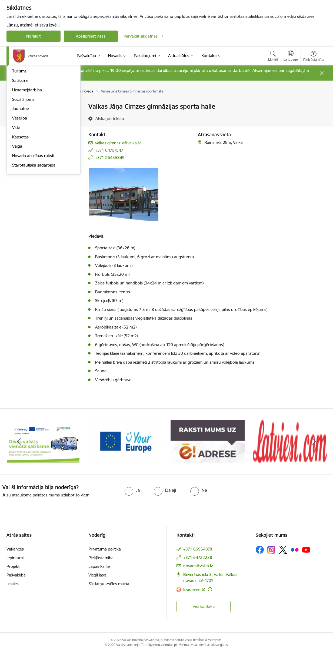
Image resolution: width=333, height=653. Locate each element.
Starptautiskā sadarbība (33, 238)
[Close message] (321, 73)
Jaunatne (20, 182)
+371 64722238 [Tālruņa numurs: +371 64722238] (197, 557)
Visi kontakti (204, 606)
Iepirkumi (15, 557)
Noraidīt (33, 36)
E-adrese (192, 589)
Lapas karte (99, 566)
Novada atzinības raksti (33, 228)
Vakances (15, 549)
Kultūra (18, 125)
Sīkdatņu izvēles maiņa (108, 583)
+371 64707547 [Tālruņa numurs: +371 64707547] (109, 150)
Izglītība (19, 116)
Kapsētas (20, 210)
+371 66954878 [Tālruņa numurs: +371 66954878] (197, 549)
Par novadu (22, 107)
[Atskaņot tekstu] (109, 118)
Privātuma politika (104, 549)
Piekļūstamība (101, 557)
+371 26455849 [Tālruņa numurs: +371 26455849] (110, 157)
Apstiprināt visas (90, 36)
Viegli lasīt (97, 575)
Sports (18, 135)
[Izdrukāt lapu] (313, 104)
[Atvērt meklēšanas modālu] (273, 56)
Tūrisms (19, 144)
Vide (16, 200)
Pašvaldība (16, 575)
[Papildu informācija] (210, 589)
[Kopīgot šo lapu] (313, 117)
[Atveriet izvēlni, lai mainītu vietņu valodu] (291, 56)
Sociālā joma (23, 172)
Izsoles (12, 583)
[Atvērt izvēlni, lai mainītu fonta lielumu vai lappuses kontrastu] (314, 56)
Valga (17, 219)
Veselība (19, 191)
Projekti (13, 566)
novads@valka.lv (198, 565)
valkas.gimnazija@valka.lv (118, 142)
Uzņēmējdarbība (27, 163)
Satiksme (20, 153)
